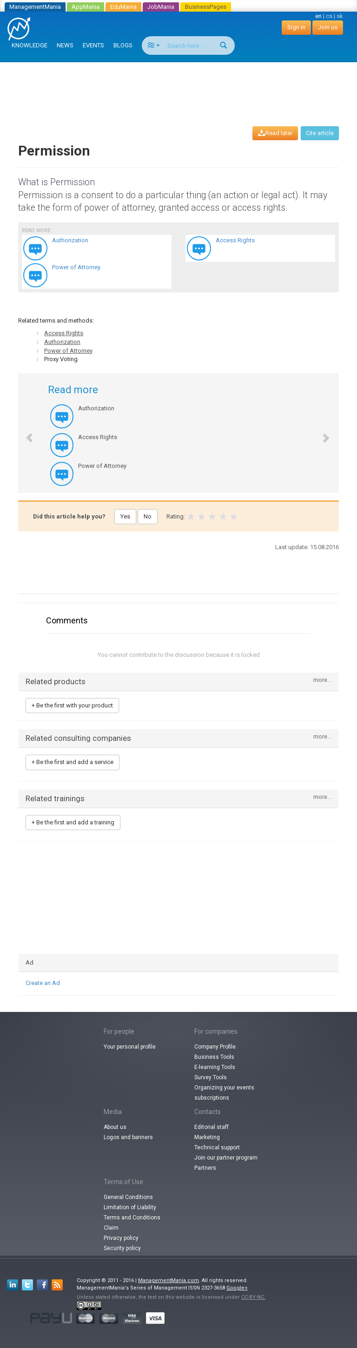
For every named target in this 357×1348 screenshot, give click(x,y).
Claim (111, 1228)
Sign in (296, 27)
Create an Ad (43, 982)
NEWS (65, 45)
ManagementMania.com (168, 1280)
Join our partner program (226, 1157)
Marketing (207, 1137)
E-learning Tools (214, 1067)
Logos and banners (128, 1137)
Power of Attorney (68, 350)
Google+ (237, 1288)
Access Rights (63, 333)
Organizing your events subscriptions (224, 1092)
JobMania (160, 6)
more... (322, 680)
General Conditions (128, 1197)
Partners (205, 1168)
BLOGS (122, 45)
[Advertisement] (180, 85)
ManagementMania (35, 6)
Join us (327, 27)
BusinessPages (205, 6)
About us (115, 1127)
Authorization (62, 341)
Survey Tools (210, 1077)
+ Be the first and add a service (72, 761)
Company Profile (215, 1046)
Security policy (122, 1248)
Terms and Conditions (132, 1217)
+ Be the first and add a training (73, 822)
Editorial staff (211, 1127)
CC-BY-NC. (253, 1297)
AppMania (85, 6)
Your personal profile (130, 1046)
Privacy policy (121, 1238)
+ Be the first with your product (72, 705)
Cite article (320, 133)
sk (340, 16)
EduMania (123, 6)
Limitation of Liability (130, 1207)
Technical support (217, 1147)
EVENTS (93, 45)
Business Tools (214, 1057)
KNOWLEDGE (29, 45)
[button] (24, 433)
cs (329, 16)
